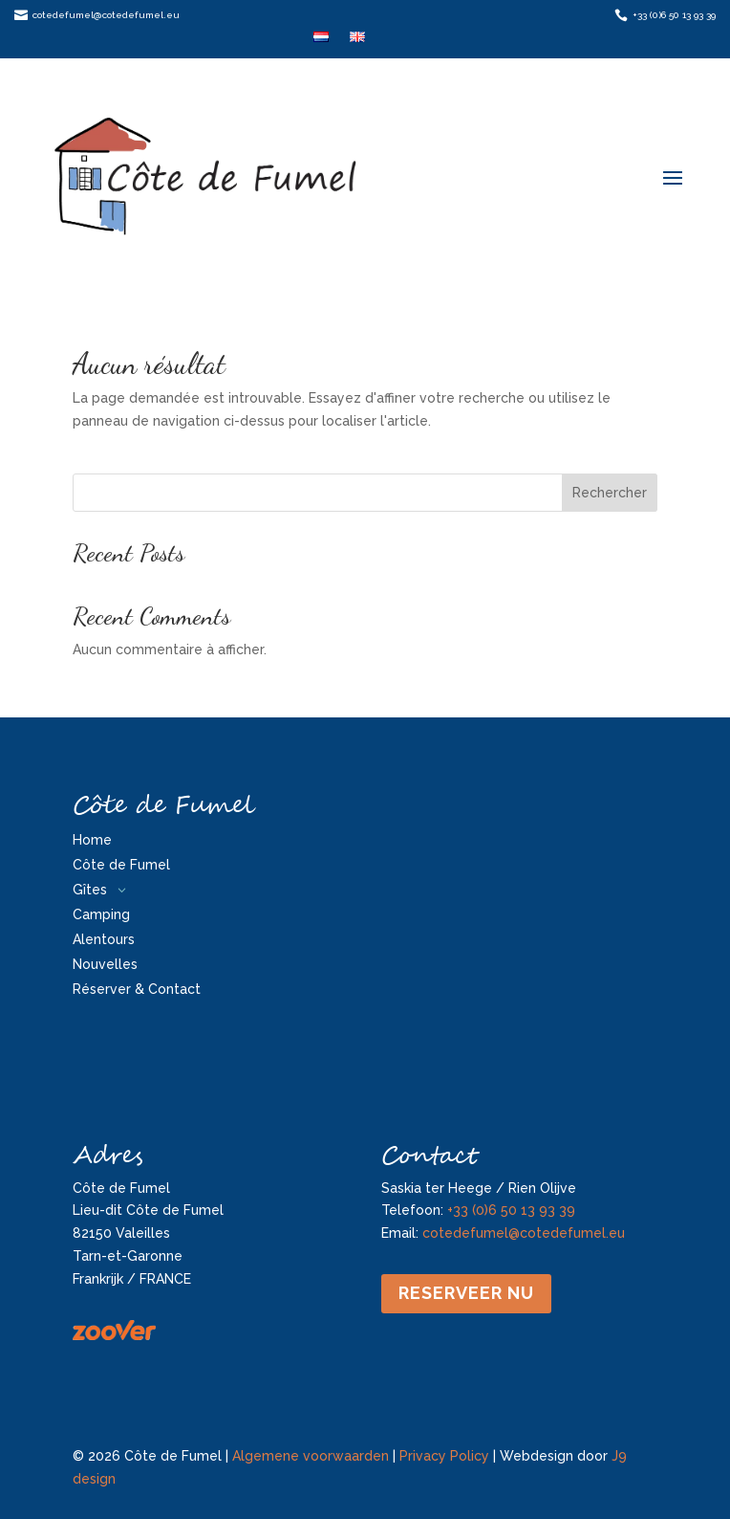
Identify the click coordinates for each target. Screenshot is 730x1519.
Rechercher (609, 492)
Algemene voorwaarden (310, 1456)
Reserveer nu (466, 1293)
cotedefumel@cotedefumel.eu (523, 1233)
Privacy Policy (444, 1456)
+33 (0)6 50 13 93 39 (511, 1210)
